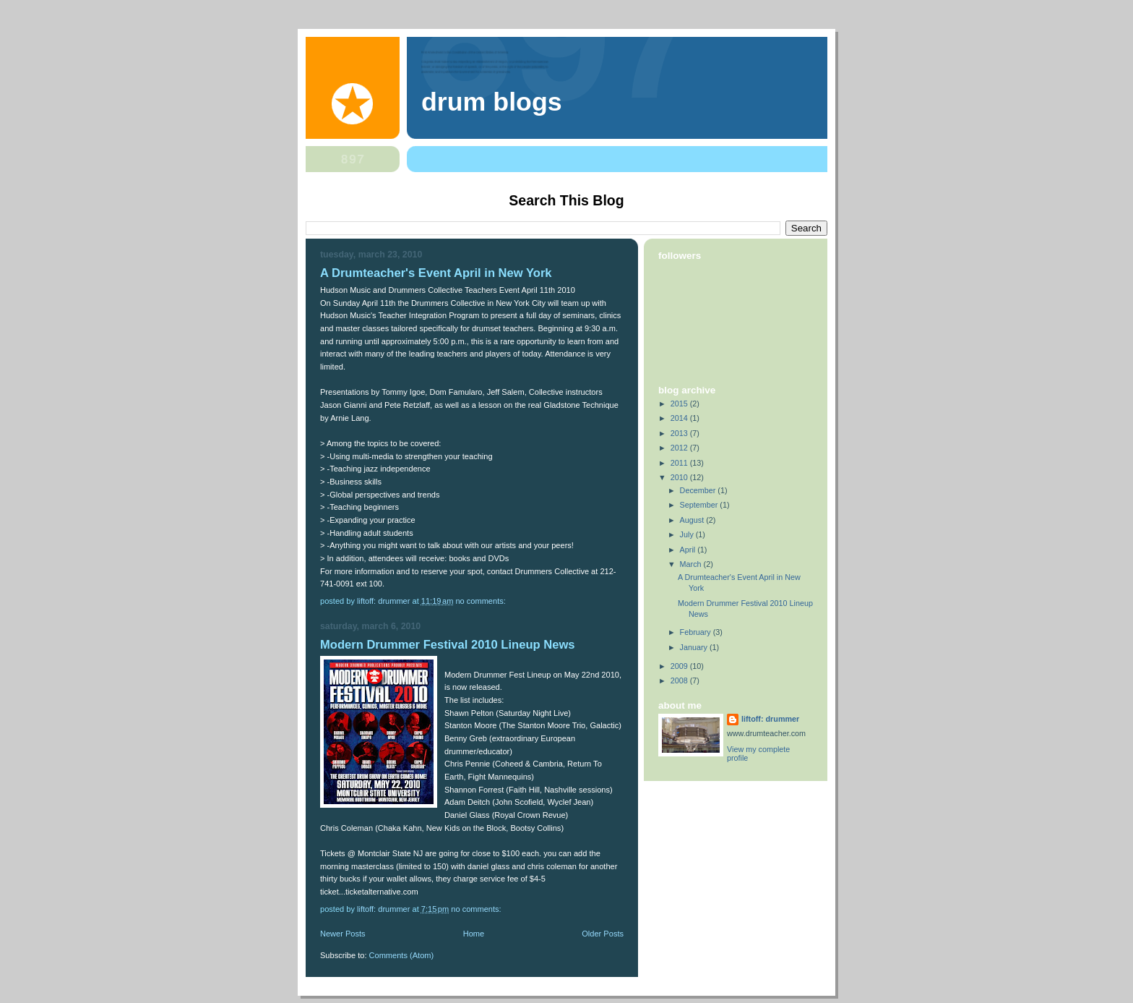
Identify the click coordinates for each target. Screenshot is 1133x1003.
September (700, 504)
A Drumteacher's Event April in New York (436, 273)
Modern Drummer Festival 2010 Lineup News (447, 645)
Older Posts (603, 933)
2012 (680, 447)
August (693, 520)
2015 (680, 403)
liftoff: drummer (770, 718)
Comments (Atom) (401, 955)
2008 (680, 680)
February (696, 632)
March (692, 564)
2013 (680, 433)
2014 (680, 418)
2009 (680, 666)
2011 (680, 462)
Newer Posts (343, 933)
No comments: (481, 601)
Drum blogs (491, 102)
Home (473, 933)
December (699, 490)
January (695, 647)
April (689, 549)
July (688, 534)
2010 (680, 477)
